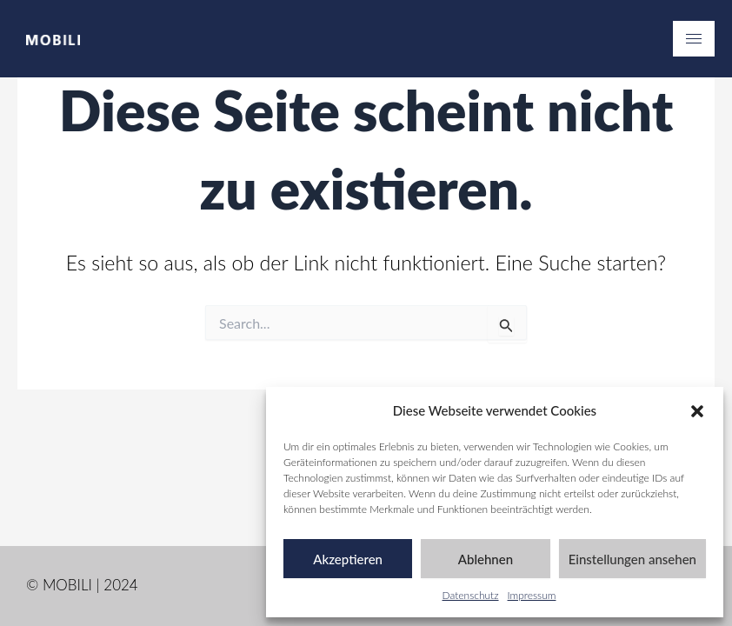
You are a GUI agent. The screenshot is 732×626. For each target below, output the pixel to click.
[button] (697, 411)
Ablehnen (485, 559)
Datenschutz (471, 595)
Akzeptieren (348, 559)
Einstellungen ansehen (632, 559)
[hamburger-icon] (694, 39)
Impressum (532, 595)
